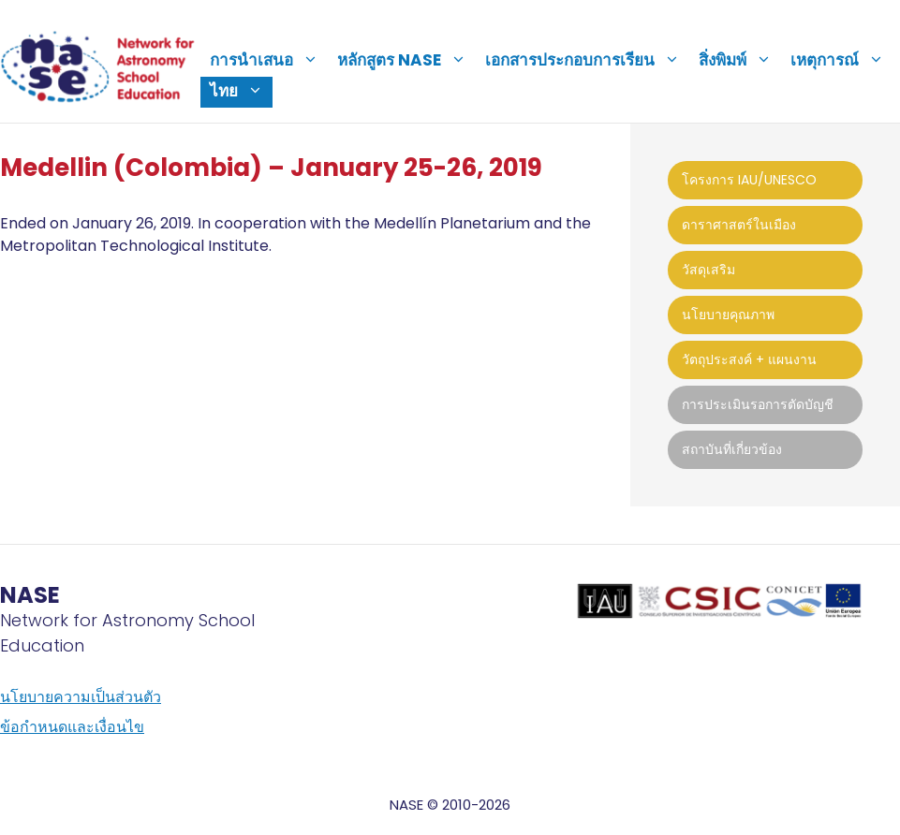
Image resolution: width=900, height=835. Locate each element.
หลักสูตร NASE (406, 60)
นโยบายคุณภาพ (728, 314)
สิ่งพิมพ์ (740, 60)
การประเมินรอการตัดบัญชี (758, 404)
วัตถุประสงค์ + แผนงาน (749, 359)
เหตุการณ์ (841, 60)
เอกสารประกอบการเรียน (587, 60)
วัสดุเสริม (708, 269)
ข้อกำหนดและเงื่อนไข (72, 727)
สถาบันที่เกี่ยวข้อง (732, 449)
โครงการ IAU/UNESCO (749, 179)
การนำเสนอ (269, 60)
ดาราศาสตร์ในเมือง (739, 224)
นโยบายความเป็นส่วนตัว (80, 697)
